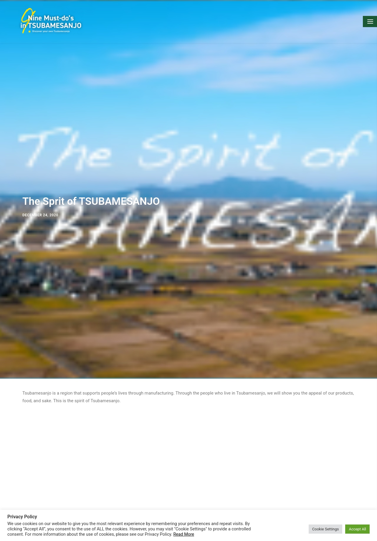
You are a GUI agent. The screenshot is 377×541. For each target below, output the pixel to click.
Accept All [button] (357, 529)
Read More (183, 534)
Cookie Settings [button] (325, 529)
